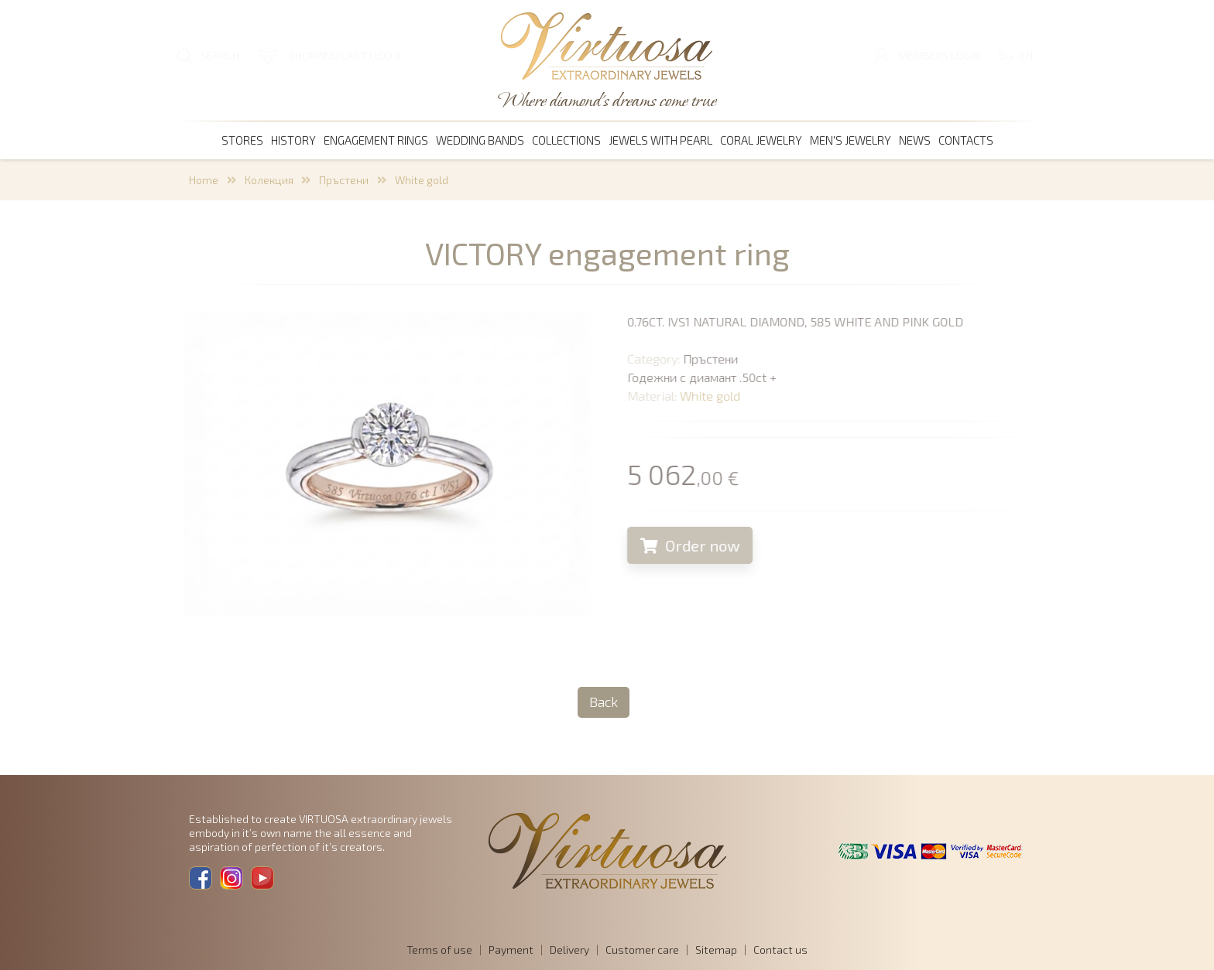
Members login (939, 55)
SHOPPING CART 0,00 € (345, 55)
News (915, 140)
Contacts (965, 140)
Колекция (269, 179)
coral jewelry (761, 140)
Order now (702, 545)
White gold (421, 179)
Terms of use (439, 949)
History (293, 140)
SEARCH (220, 55)
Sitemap (716, 949)
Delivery (569, 949)
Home (203, 179)
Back (603, 701)
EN (1026, 55)
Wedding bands (480, 140)
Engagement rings (376, 140)
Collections (566, 140)
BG (1006, 55)
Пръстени (344, 179)
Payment (511, 949)
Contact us (780, 949)
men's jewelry (850, 140)
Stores (242, 140)
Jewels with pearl (660, 140)
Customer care (642, 949)
